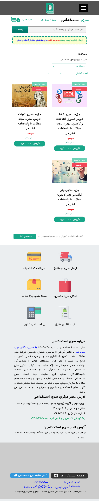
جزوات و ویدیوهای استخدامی (73, 59)
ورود (54, 20)
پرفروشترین (80, 66)
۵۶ (61, 73)
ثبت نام (45, 20)
